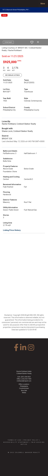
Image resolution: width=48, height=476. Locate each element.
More (42, 3)
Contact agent (8, 42)
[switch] (32, 42)
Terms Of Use (14, 440)
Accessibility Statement (16, 442)
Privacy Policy (31, 440)
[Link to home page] (4, 3)
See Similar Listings (12, 75)
